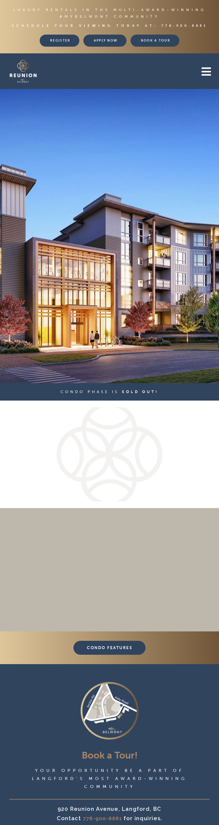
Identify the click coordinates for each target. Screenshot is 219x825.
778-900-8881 (184, 26)
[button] (134, 71)
